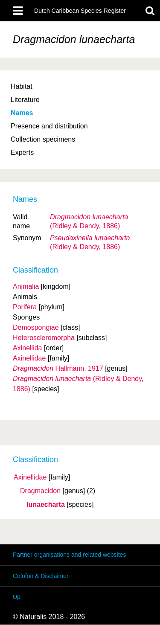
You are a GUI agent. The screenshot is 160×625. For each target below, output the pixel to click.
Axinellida (27, 348)
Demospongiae (36, 327)
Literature (25, 99)
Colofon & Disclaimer (41, 576)
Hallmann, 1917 (58, 368)
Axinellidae (30, 477)
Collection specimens (43, 139)
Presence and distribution (49, 126)
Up (16, 596)
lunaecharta (45, 504)
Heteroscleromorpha (44, 337)
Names (22, 112)
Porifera (25, 307)
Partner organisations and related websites (69, 554)
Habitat (21, 86)
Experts (22, 152)
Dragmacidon (40, 491)
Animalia (26, 286)
